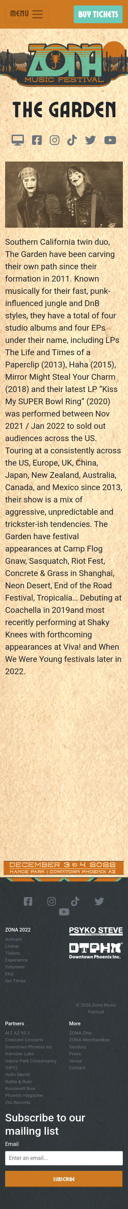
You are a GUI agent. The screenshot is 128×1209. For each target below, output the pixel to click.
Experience (16, 960)
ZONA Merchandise (89, 1039)
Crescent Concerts (24, 1039)
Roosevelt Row (20, 1088)
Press (75, 1053)
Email (12, 1144)
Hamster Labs (19, 1053)
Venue (75, 1060)
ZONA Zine (80, 1033)
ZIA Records (17, 1102)
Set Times (15, 980)
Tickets (12, 953)
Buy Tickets (98, 14)
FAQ (9, 974)
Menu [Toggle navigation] (27, 14)
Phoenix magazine (24, 1095)
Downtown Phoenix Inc (28, 1046)
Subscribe (64, 1179)
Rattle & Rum (18, 1081)
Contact (77, 1067)
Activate (13, 939)
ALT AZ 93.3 (17, 1033)
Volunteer (15, 966)
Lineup (12, 946)
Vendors (77, 1046)
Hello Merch (17, 1074)
